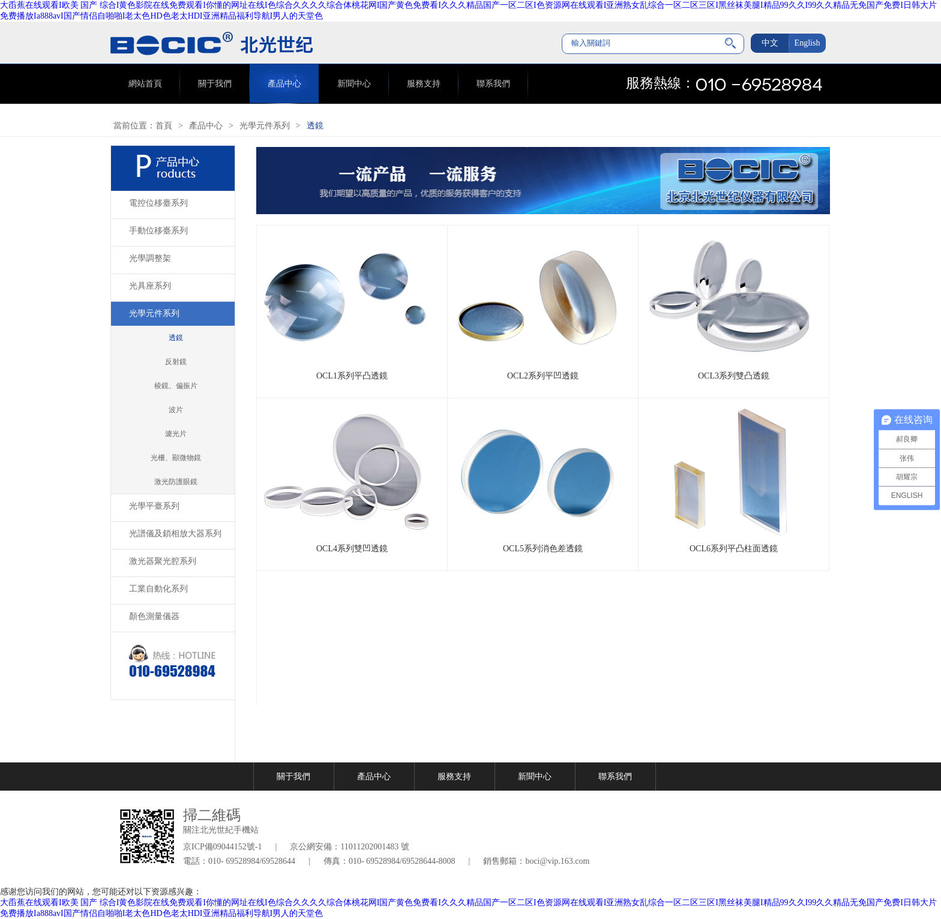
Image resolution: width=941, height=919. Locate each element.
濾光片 (176, 434)
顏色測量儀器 (154, 616)
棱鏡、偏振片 (175, 386)
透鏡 (315, 125)
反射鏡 (176, 362)
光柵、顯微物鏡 (176, 458)
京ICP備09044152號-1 (222, 846)
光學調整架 (150, 258)
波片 (176, 410)
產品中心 (284, 83)
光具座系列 (150, 285)
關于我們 (215, 83)
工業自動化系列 (158, 588)
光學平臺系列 (154, 505)
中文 (770, 42)
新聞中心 (354, 83)
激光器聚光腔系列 (162, 561)
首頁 (163, 125)
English (807, 42)
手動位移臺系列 (158, 230)
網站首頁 (145, 83)
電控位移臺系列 (158, 203)
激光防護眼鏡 (175, 481)
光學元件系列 (264, 125)
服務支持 (423, 83)
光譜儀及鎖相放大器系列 (175, 533)
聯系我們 (493, 83)
